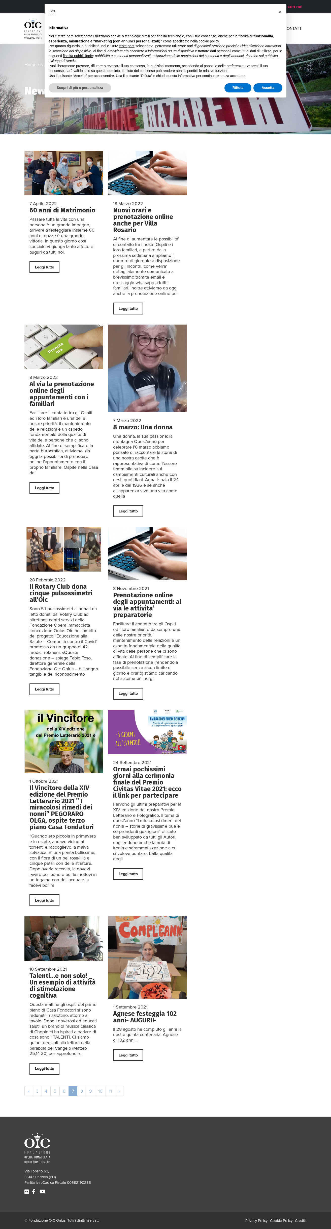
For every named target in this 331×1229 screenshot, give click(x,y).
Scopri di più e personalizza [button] (80, 88)
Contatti (293, 28)
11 (110, 1091)
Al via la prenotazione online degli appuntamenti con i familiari (61, 394)
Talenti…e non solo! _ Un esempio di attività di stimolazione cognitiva (62, 985)
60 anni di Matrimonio (62, 210)
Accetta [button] (267, 88)
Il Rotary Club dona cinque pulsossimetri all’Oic (60, 593)
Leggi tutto (44, 267)
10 (100, 1091)
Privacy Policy (256, 1220)
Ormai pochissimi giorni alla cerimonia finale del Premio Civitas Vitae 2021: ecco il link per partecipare (147, 782)
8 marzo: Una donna (143, 427)
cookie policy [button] (209, 41)
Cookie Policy (281, 1220)
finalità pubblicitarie (78, 56)
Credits (301, 1220)
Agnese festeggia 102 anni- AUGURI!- (145, 1017)
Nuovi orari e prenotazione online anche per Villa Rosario (143, 220)
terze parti (127, 46)
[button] (280, 12)
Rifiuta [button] (238, 88)
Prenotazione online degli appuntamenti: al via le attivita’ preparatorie (147, 605)
